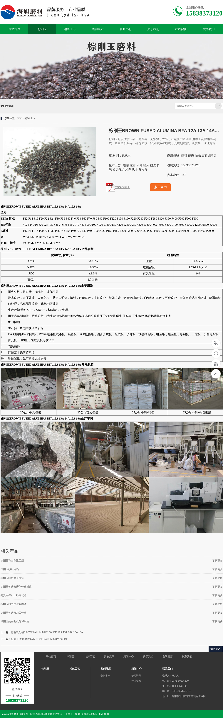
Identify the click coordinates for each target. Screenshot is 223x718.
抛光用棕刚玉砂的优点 (13, 595)
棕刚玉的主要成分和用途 (15, 621)
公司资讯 (136, 675)
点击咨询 (160, 187)
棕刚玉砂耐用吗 (10, 569)
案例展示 (98, 29)
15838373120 (216, 343)
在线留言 (181, 29)
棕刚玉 (42, 29)
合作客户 (105, 675)
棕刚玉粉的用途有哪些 (13, 603)
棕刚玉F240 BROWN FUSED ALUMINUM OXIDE (39, 639)
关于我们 (153, 29)
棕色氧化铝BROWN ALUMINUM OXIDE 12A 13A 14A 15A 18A (47, 632)
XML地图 (104, 714)
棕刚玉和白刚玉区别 (12, 560)
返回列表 (215, 648)
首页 (19, 118)
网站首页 (14, 29)
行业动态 (136, 680)
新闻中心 (125, 29)
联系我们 (209, 29)
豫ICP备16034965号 (86, 714)
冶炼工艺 (70, 29)
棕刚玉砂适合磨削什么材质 (16, 586)
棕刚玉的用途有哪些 (12, 577)
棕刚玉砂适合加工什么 (13, 612)
